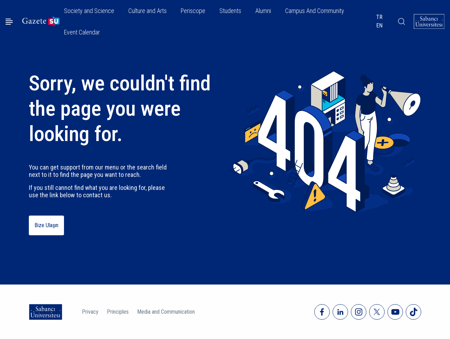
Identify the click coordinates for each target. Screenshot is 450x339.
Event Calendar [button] (82, 32)
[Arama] (401, 21)
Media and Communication (166, 311)
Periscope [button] (193, 10)
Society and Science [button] (89, 10)
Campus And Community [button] (314, 10)
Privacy (90, 311)
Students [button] (230, 10)
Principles (118, 311)
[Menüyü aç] (9, 22)
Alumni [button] (263, 10)
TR (379, 17)
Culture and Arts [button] (147, 10)
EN (379, 25)
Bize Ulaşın (46, 225)
